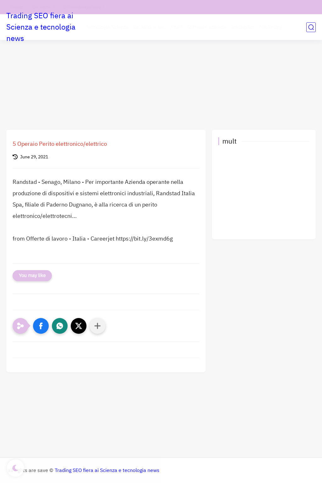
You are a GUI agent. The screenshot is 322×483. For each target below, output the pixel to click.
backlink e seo (149, 27)
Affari (176, 27)
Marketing (270, 27)
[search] (311, 27)
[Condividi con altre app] (97, 326)
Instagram (243, 27)
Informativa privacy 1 (84, 7)
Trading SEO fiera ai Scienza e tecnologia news (40, 27)
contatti (16, 7)
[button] (41, 326)
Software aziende (206, 27)
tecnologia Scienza (107, 27)
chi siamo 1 (43, 7)
